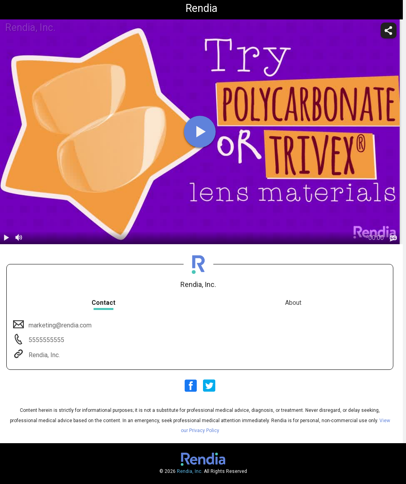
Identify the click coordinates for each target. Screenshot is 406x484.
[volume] (19, 237)
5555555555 (45, 340)
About (293, 302)
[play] (200, 131)
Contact (103, 302)
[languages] (393, 238)
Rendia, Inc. (43, 355)
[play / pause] (6, 237)
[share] (388, 30)
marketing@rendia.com (59, 325)
